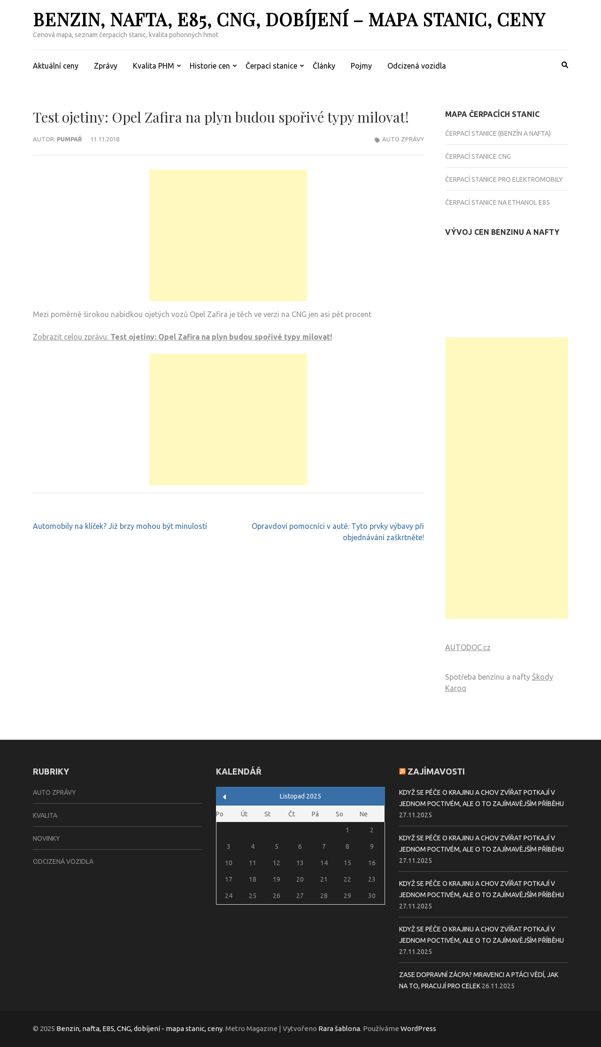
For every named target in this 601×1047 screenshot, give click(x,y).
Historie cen (210, 66)
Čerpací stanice (271, 66)
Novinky (46, 838)
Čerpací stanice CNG (478, 156)
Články (324, 66)
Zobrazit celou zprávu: (182, 337)
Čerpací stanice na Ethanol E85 (497, 202)
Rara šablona (339, 1028)
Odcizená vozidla (416, 66)
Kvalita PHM (153, 66)
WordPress (418, 1028)
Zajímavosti (436, 771)
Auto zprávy (403, 139)
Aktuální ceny (55, 66)
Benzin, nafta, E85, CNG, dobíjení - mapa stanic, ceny (139, 1028)
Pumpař (69, 139)
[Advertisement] (228, 235)
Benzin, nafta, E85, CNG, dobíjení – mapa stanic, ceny (289, 19)
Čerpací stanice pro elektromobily (504, 179)
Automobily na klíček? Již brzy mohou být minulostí (120, 526)
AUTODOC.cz (468, 647)
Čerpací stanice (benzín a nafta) (498, 133)
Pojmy (361, 66)
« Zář (224, 796)
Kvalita (45, 815)
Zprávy (105, 66)
